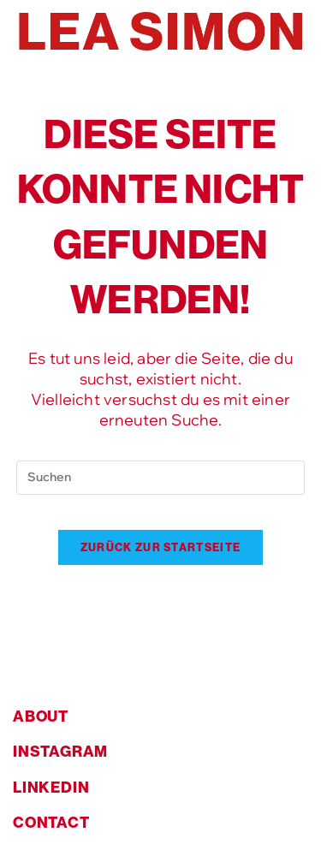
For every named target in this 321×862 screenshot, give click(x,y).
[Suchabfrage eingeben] (161, 478)
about (40, 716)
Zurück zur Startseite (160, 547)
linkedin (51, 787)
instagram (60, 751)
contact (51, 822)
